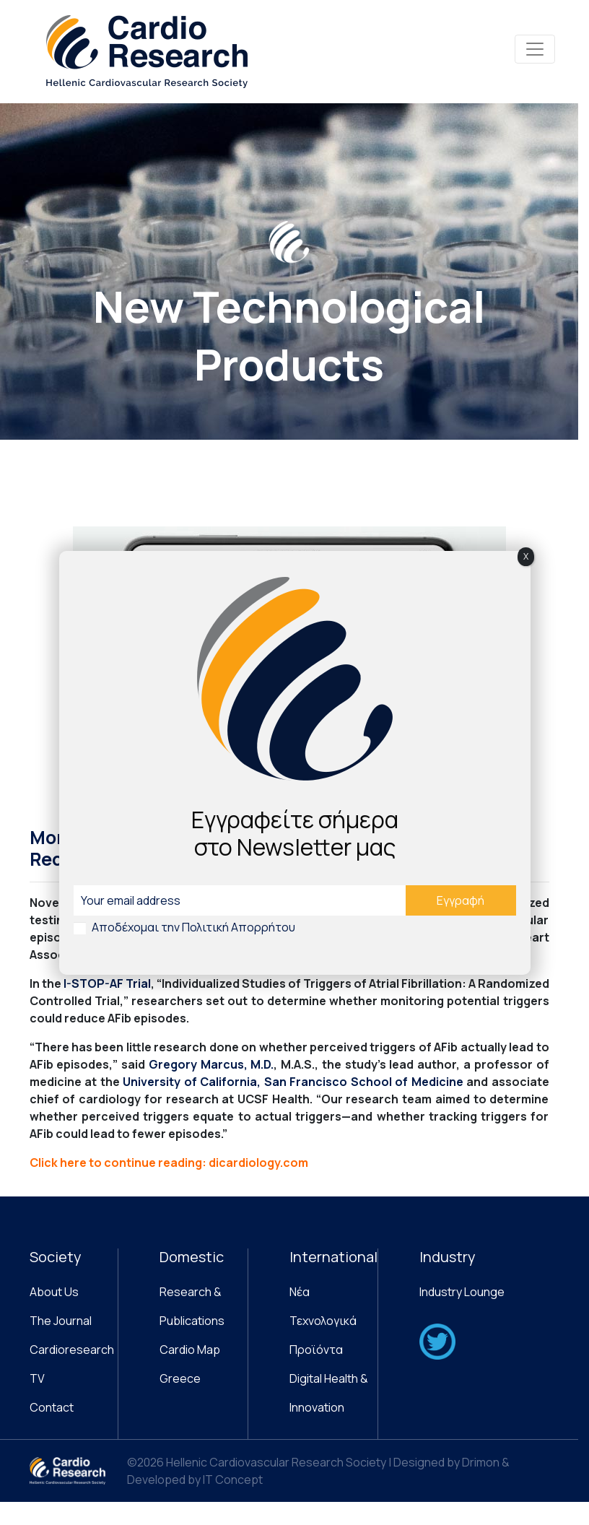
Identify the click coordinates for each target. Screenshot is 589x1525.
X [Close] (525, 556)
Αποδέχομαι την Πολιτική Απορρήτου (193, 927)
